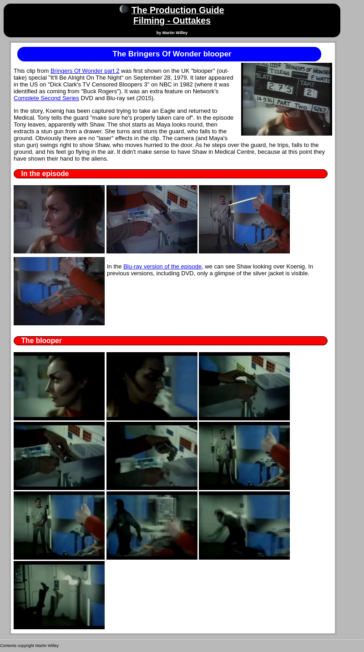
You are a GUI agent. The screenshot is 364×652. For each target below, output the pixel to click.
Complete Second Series (46, 98)
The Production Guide (177, 10)
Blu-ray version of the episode (162, 266)
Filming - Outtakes (172, 20)
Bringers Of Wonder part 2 (85, 70)
